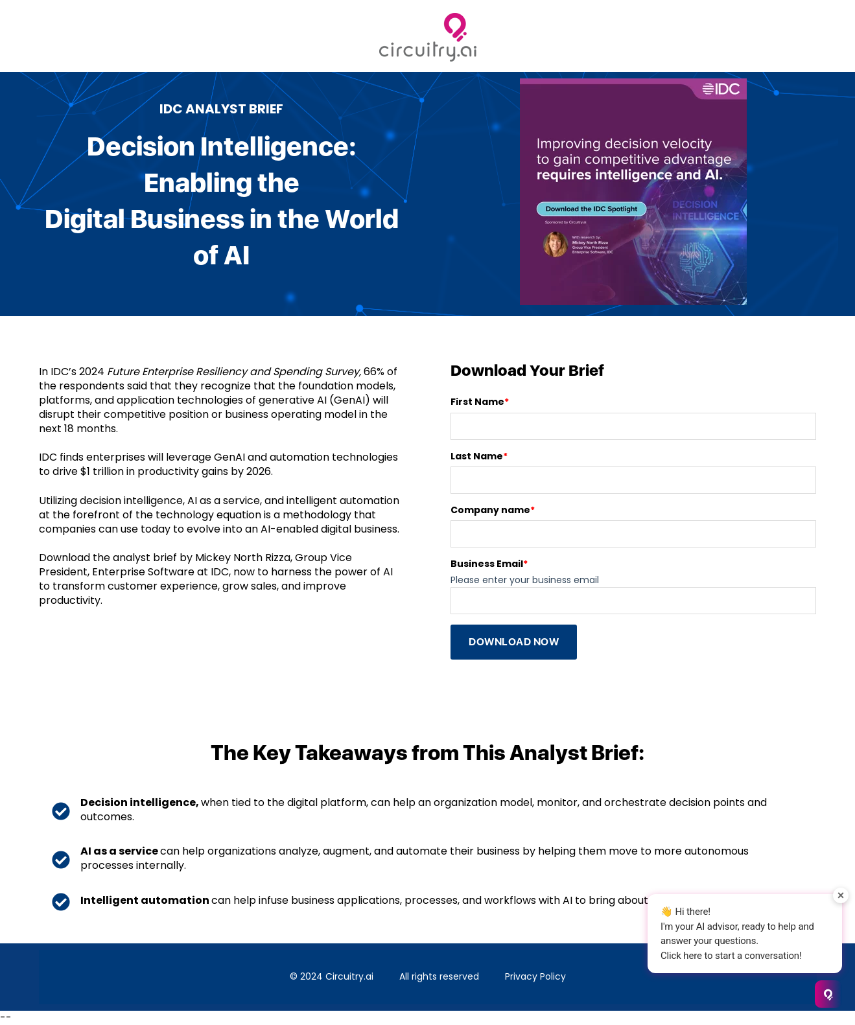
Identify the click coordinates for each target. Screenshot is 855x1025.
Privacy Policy (535, 976)
